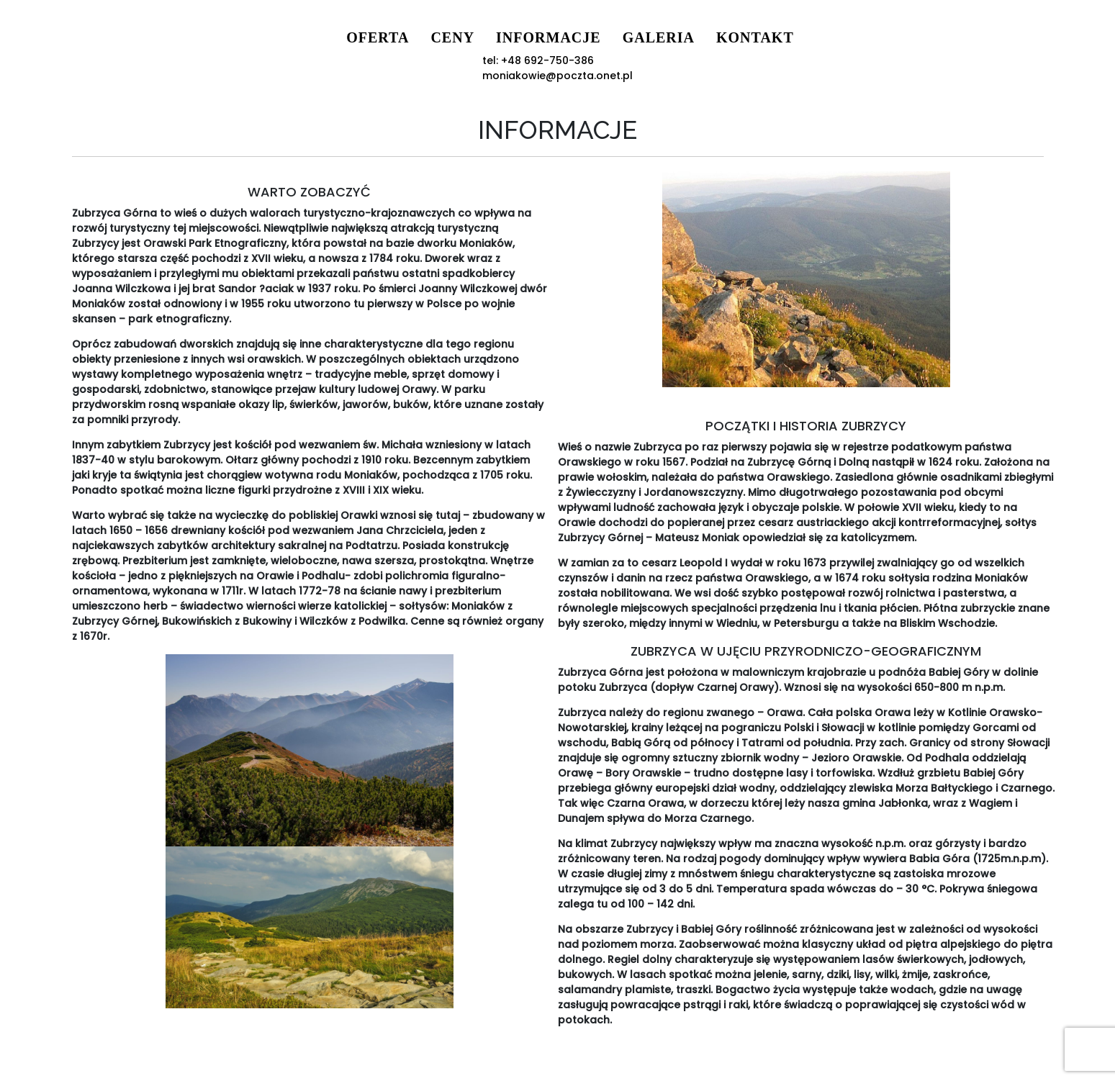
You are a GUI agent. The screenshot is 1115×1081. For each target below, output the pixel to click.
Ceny (377, 37)
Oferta (302, 37)
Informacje (473, 37)
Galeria (583, 37)
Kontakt (679, 37)
